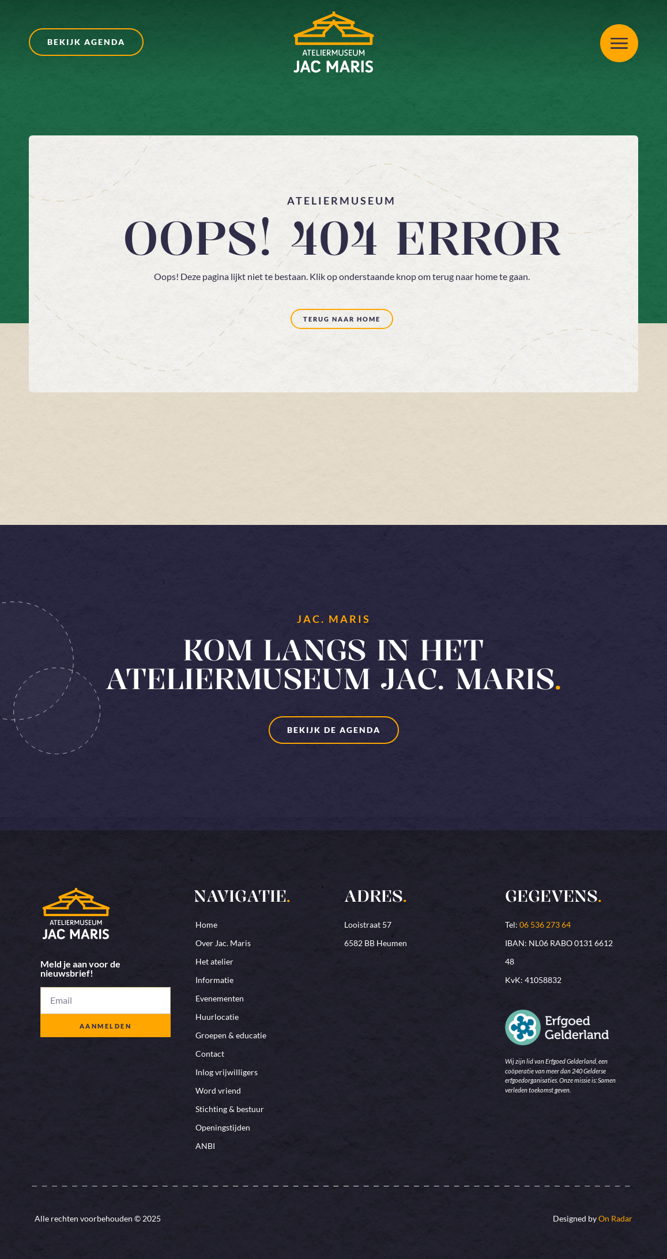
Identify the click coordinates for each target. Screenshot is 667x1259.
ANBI (205, 1146)
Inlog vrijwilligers (226, 1072)
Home (206, 924)
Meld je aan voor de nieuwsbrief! (80, 968)
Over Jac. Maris (223, 943)
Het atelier (214, 961)
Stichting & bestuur (229, 1109)
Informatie (214, 980)
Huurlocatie (217, 1017)
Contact (209, 1053)
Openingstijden (222, 1127)
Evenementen (219, 998)
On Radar (615, 1218)
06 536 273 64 (545, 924)
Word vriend (218, 1090)
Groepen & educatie (230, 1035)
